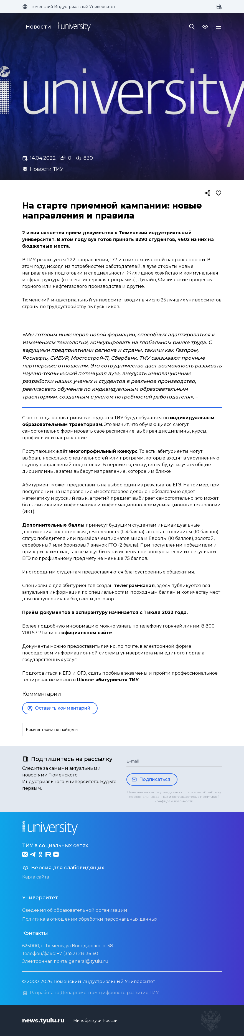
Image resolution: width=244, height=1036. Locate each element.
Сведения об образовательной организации (74, 910)
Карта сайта (35, 877)
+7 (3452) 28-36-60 (77, 953)
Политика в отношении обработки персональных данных (89, 919)
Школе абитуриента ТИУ (108, 679)
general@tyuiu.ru (88, 961)
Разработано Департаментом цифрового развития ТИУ (90, 993)
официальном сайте (86, 632)
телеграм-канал (134, 585)
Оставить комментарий (58, 708)
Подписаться (150, 779)
